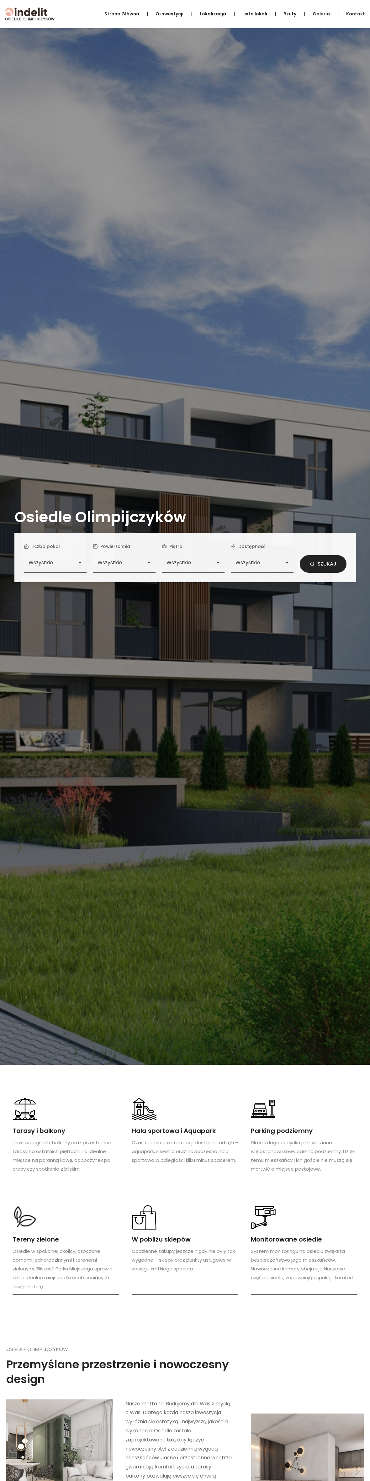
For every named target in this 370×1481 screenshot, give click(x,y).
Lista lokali (254, 14)
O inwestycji (169, 14)
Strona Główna (121, 14)
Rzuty (289, 14)
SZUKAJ (323, 563)
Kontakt (355, 14)
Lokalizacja (213, 14)
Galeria (321, 14)
